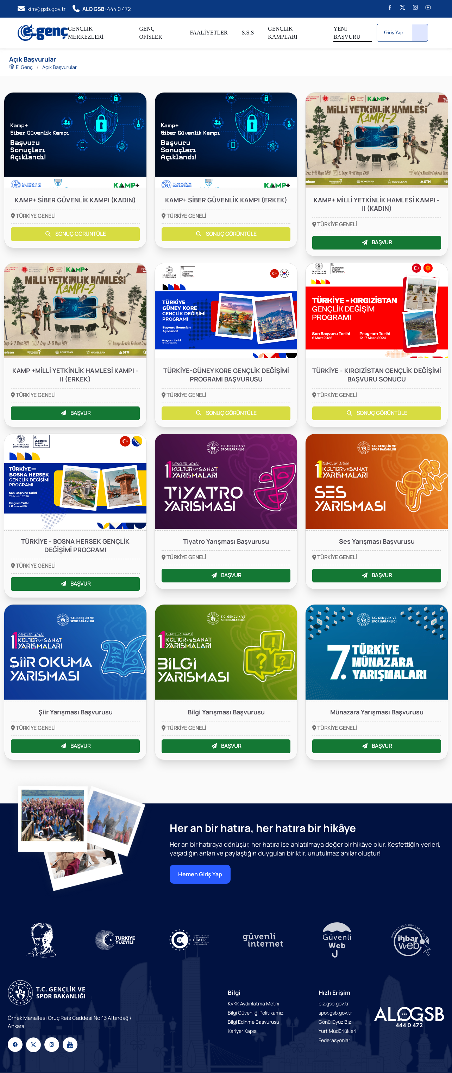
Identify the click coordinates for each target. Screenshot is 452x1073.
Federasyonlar (334, 1040)
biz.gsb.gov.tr (334, 1003)
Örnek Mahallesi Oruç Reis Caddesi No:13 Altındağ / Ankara (70, 1022)
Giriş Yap (393, 32)
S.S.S (248, 33)
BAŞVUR (377, 242)
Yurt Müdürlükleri (337, 1031)
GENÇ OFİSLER (150, 33)
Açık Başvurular (59, 67)
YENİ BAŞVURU (346, 33)
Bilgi (234, 993)
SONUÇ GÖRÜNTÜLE (75, 234)
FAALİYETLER (208, 33)
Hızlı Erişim (334, 993)
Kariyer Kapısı (242, 1031)
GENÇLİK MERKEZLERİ (85, 33)
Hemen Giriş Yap (200, 874)
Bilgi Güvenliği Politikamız (255, 1012)
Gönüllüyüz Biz (335, 1021)
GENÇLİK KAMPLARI (282, 33)
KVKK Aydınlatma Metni (253, 1003)
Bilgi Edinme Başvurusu (253, 1021)
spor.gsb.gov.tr (335, 1012)
